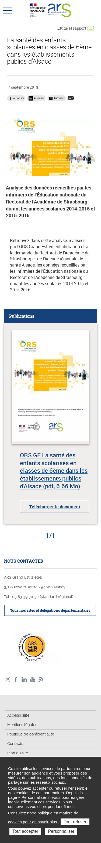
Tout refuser (75, 822)
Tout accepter (25, 831)
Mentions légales (22, 725)
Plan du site (17, 753)
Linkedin (24, 679)
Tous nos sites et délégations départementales (50, 610)
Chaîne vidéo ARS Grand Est (32, 679)
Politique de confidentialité (30, 734)
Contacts (15, 743)
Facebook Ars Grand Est (16, 679)
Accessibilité (18, 715)
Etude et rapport (71, 28)
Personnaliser (61, 831)
